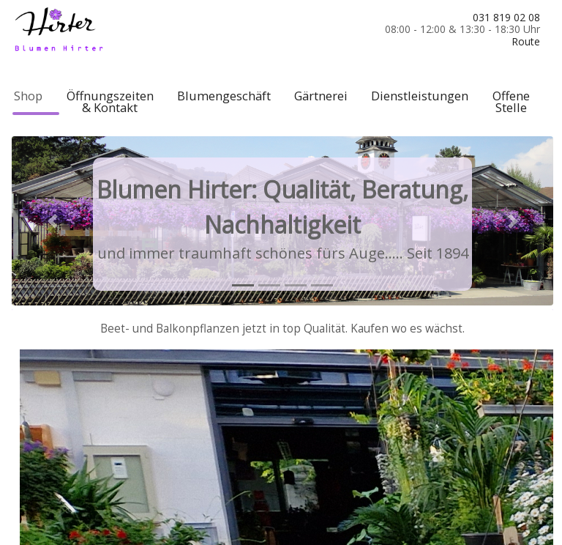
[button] (52, 220)
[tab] (243, 285)
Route (526, 41)
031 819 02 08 (506, 17)
